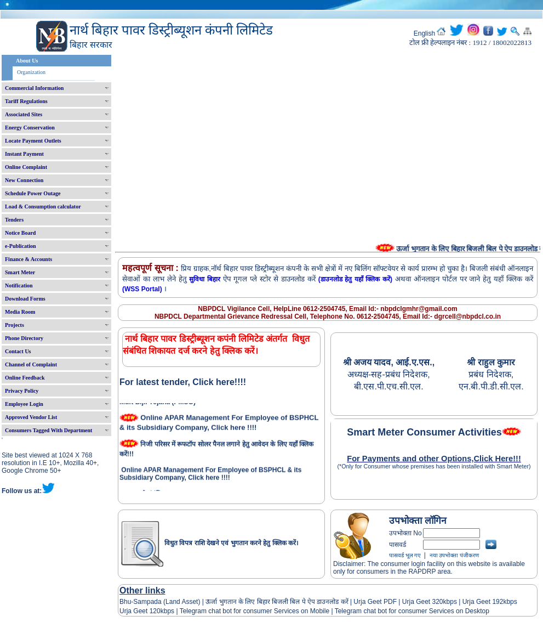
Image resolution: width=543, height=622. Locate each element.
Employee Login (24, 404)
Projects (14, 325)
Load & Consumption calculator (43, 206)
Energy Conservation (30, 128)
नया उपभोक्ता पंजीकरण (454, 555)
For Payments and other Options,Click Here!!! (434, 458)
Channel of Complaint (31, 364)
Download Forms (25, 299)
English (424, 33)
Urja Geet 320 (422, 602)
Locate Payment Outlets (33, 141)
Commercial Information (34, 88)
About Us (27, 61)
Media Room (20, 312)
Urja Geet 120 (140, 611)
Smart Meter (20, 272)
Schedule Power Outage (32, 193)
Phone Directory (24, 338)
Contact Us (18, 351)
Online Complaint (26, 167)
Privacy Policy (21, 391)
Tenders (14, 220)
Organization (31, 72)
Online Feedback (25, 378)
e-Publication (20, 246)
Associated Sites (23, 114)
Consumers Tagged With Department (48, 430)
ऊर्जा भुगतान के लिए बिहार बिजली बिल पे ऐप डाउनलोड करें (277, 602)
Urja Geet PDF (375, 602)
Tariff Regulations (26, 101)
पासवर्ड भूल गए (405, 555)
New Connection (24, 180)
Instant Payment (24, 154)
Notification (19, 285)
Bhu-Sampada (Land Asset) (159, 602)
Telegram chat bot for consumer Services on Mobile (254, 611)
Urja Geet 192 (481, 602)
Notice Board (20, 233)
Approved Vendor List (31, 417)
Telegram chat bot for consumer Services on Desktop (412, 611)
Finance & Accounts (28, 259)
